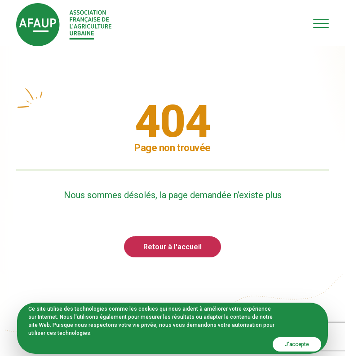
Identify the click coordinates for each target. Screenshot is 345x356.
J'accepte (297, 344)
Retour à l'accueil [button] (172, 247)
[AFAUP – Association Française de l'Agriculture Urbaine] (63, 24)
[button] (321, 23)
